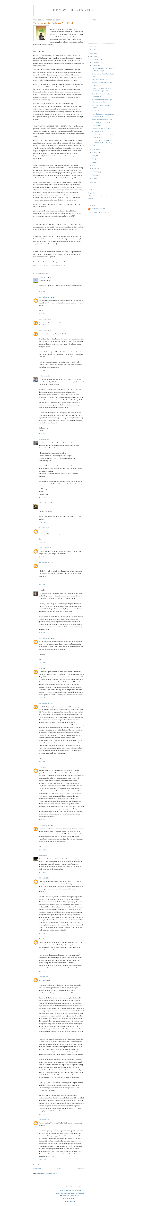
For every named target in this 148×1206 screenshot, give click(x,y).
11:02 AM (43, 522)
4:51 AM (42, 497)
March (94, 168)
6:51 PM (42, 314)
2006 (92, 179)
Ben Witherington (74, 10)
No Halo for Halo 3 (98, 132)
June (93, 159)
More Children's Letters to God (102, 119)
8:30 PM (42, 632)
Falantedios (42, 439)
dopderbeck (42, 939)
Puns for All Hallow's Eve (100, 79)
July (93, 156)
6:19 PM (42, 291)
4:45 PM (42, 761)
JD (40, 590)
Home (59, 1168)
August (94, 152)
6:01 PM (42, 584)
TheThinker (42, 1120)
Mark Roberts (70, 1199)
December (95, 59)
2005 (92, 182)
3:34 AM (42, 850)
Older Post (80, 1168)
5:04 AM (42, 663)
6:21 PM (42, 1114)
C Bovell (42, 878)
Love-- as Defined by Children (101, 128)
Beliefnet (91, 199)
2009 (92, 50)
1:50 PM (42, 542)
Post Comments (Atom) (49, 1173)
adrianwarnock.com (70, 1190)
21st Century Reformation (70, 1193)
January (94, 175)
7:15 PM (42, 370)
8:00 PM (42, 820)
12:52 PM (43, 1159)
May (93, 162)
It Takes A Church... (70, 1196)
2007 (92, 56)
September (95, 149)
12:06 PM (43, 698)
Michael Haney (44, 503)
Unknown (42, 977)
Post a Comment (38, 1165)
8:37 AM (42, 872)
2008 (92, 53)
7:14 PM (42, 325)
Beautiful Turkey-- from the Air (102, 111)
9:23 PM (42, 434)
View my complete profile (98, 212)
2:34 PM (42, 971)
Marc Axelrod (43, 319)
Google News (92, 193)
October (94, 65)
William (41, 855)
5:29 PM (42, 933)
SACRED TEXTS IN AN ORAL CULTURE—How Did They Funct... (102, 142)
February (95, 172)
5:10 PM (42, 557)
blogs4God (70, 1201)
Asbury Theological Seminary (97, 196)
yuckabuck (42, 376)
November (95, 62)
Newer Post (37, 1168)
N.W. (40, 668)
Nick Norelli (43, 277)
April (94, 165)
